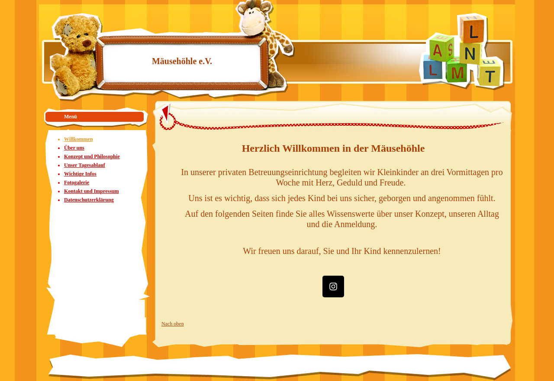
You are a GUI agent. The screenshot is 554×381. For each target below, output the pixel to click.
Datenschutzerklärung (89, 200)
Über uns (74, 148)
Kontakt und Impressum (91, 191)
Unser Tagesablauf (84, 165)
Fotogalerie (76, 182)
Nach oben (172, 324)
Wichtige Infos (80, 174)
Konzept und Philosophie (92, 156)
